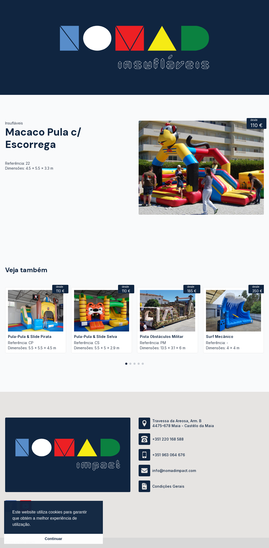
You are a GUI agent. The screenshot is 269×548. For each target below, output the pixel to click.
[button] (126, 364)
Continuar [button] (53, 539)
